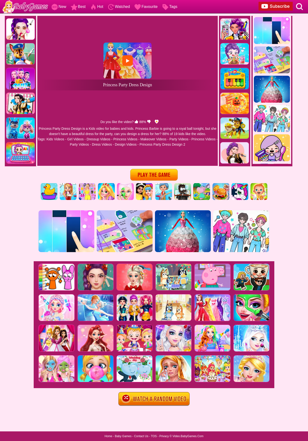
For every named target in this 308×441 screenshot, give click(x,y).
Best (78, 7)
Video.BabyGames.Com (188, 436)
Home (108, 436)
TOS (154, 436)
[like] (136, 122)
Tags (169, 7)
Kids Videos (55, 139)
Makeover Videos (154, 139)
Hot (96, 7)
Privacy (164, 436)
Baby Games (123, 436)
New (58, 7)
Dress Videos (102, 144)
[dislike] (149, 122)
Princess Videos (125, 139)
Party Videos (178, 139)
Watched (119, 7)
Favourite (146, 7)
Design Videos (125, 144)
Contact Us (141, 436)
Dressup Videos (98, 139)
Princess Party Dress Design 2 (162, 144)
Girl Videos (75, 139)
